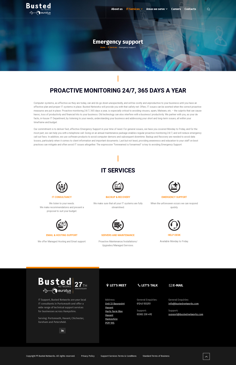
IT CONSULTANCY (61, 198)
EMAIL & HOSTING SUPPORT (61, 235)
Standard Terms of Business (156, 356)
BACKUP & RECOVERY (118, 198)
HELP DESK (174, 235)
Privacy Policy (88, 356)
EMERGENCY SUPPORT (174, 198)
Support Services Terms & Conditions (119, 356)
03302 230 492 (144, 314)
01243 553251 (144, 303)
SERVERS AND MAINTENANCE (118, 235)
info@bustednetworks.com (183, 303)
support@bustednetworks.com (185, 314)
